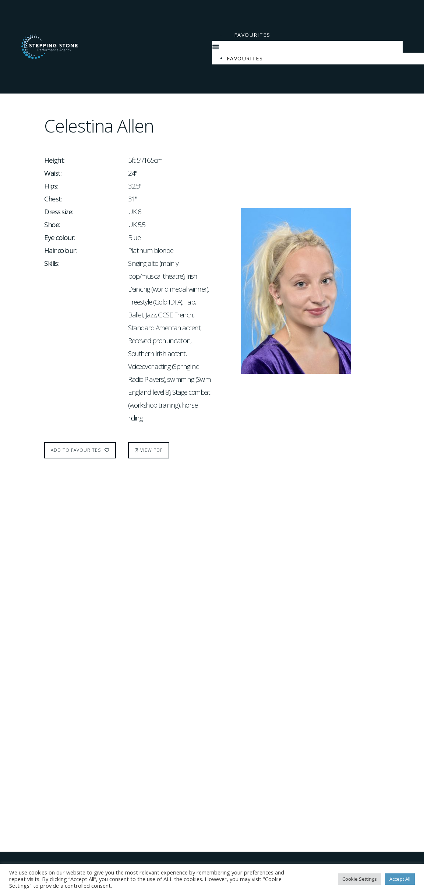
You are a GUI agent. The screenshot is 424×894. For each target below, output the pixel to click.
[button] (307, 47)
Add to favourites (80, 450)
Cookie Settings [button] (359, 879)
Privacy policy (38, 856)
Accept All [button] (399, 879)
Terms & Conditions (46, 832)
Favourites (252, 34)
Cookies (28, 844)
